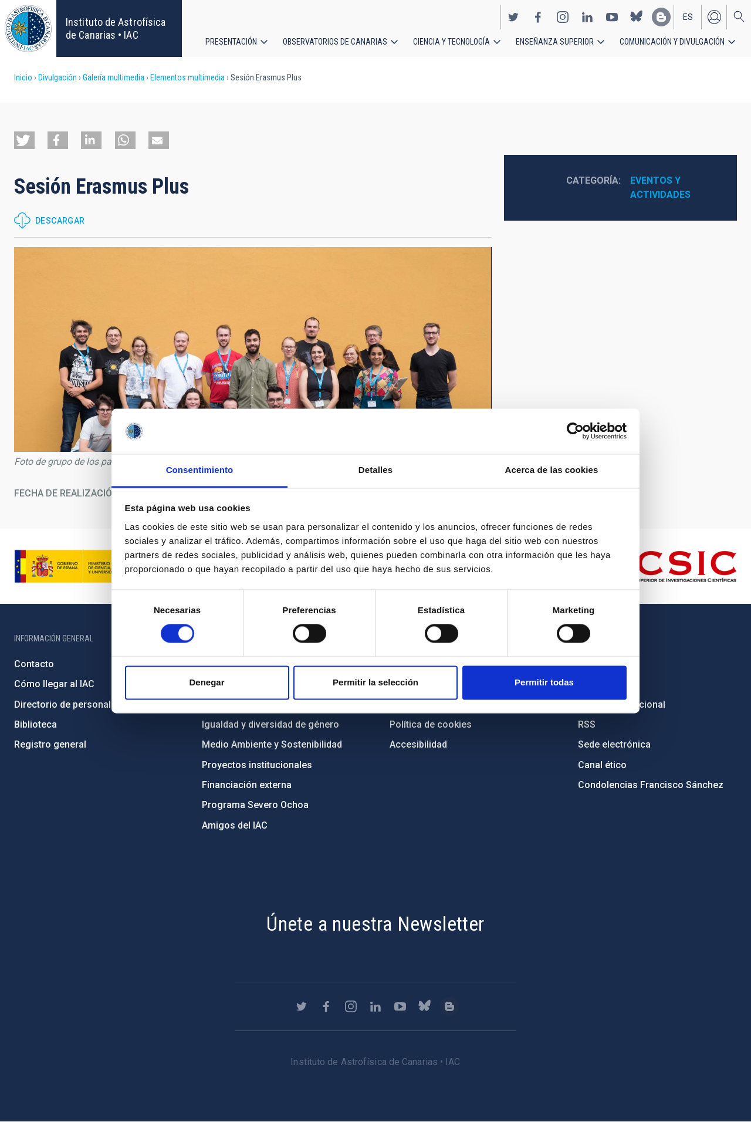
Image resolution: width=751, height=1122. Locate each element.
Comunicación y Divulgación (672, 41)
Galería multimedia (113, 77)
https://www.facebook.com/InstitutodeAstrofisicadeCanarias (538, 16)
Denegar (206, 682)
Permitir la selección (375, 682)
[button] (24, 140)
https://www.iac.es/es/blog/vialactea (661, 16)
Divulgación (57, 77)
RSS (587, 724)
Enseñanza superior (555, 41)
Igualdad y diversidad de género (270, 724)
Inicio (23, 77)
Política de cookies (431, 724)
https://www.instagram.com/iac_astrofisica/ (562, 16)
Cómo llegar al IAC (54, 684)
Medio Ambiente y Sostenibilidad (272, 744)
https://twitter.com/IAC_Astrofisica (513, 16)
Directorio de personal (62, 704)
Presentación (231, 41)
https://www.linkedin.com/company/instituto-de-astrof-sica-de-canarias (587, 16)
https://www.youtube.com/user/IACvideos (612, 16)
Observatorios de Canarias (335, 41)
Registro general (50, 744)
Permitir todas (544, 682)
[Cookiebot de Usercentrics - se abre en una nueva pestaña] (575, 431)
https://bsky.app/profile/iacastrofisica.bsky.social (636, 16)
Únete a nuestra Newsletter (375, 923)
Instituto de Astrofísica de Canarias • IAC (115, 28)
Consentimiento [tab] (200, 470)
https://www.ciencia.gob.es (79, 566)
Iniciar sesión (714, 16)
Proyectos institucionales (257, 764)
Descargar (60, 220)
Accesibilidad (418, 744)
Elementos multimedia (187, 77)
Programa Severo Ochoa (255, 804)
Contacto (34, 664)
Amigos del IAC (235, 825)
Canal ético (602, 764)
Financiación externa (247, 784)
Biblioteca (35, 724)
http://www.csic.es (672, 566)
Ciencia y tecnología (451, 41)
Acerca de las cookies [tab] (551, 470)
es (688, 16)
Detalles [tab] (375, 470)
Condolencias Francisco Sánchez (650, 784)
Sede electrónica (614, 744)
